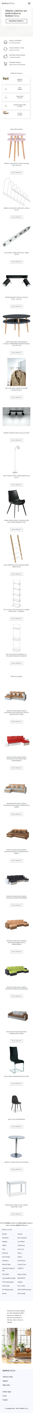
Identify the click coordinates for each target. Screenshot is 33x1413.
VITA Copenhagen (8, 1282)
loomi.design (21, 1293)
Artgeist (20, 1282)
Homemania (21, 1260)
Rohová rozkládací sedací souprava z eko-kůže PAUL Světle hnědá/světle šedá (16, 712)
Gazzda (20, 1234)
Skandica (5, 1253)
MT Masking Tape (7, 1289)
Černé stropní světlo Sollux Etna (16, 433)
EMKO (4, 1245)
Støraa (20, 1257)
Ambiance (5, 1260)
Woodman (5, 1238)
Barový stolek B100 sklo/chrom (16, 1162)
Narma (20, 1253)
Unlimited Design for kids (8, 1269)
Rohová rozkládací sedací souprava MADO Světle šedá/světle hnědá (16, 805)
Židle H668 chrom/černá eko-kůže (16, 1076)
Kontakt (5, 1400)
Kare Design (6, 1257)
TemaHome (21, 1245)
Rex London (21, 1286)
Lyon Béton (21, 1241)
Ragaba (4, 1241)
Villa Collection (22, 1238)
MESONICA (21, 1278)
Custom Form (22, 1264)
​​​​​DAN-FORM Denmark (24, 1289)
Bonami (4, 1234)
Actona (4, 1293)
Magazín (5, 1381)
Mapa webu (6, 1385)
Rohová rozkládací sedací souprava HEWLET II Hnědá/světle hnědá (16, 851)
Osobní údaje (7, 1392)
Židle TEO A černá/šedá (16, 1119)
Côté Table (5, 1274)
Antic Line (21, 1249)
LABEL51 (20, 1268)
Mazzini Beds (6, 1264)
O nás (4, 1396)
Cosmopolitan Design (9, 1278)
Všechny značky (8, 1377)
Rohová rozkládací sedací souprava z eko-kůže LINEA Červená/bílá (16, 758)
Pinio (3, 1249)
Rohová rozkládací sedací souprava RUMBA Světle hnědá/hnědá (16, 942)
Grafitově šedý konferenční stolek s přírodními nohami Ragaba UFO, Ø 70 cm (16, 343)
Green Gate (6, 1286)
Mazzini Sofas (22, 1274)
